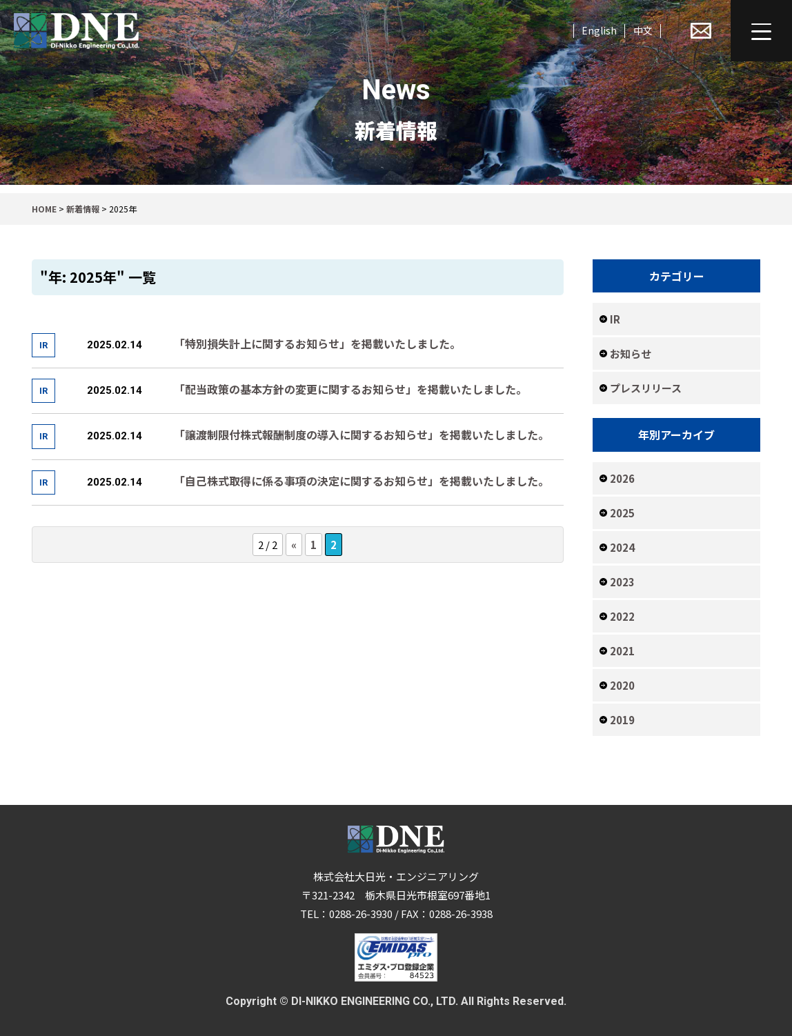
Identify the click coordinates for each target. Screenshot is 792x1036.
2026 (622, 478)
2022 (622, 616)
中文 (643, 30)
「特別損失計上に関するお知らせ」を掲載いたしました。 (317, 343)
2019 (622, 720)
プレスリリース (646, 388)
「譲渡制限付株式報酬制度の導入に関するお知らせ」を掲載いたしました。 (361, 434)
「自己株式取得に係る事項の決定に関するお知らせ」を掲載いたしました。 (361, 480)
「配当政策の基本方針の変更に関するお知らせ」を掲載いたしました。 (350, 389)
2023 (622, 582)
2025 (622, 513)
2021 (622, 651)
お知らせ (630, 353)
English (599, 30)
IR (615, 319)
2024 (622, 547)
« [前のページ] (294, 544)
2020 (622, 685)
